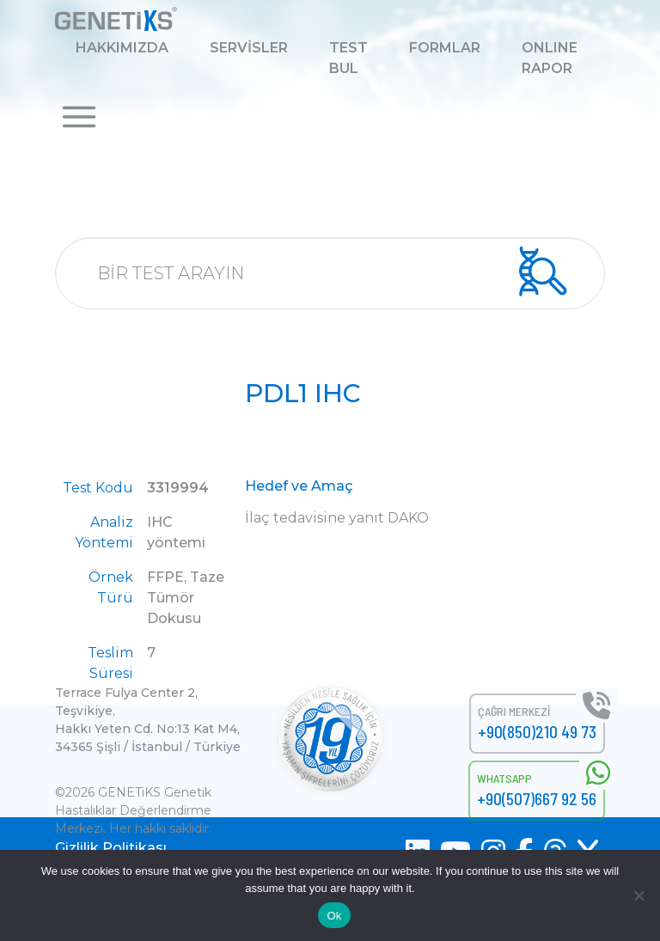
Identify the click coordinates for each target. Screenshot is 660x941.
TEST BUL (348, 58)
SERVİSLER (249, 48)
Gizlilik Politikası (111, 848)
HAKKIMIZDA (122, 48)
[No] (638, 895)
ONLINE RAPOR (550, 58)
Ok (334, 915)
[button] (79, 115)
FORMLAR (444, 48)
